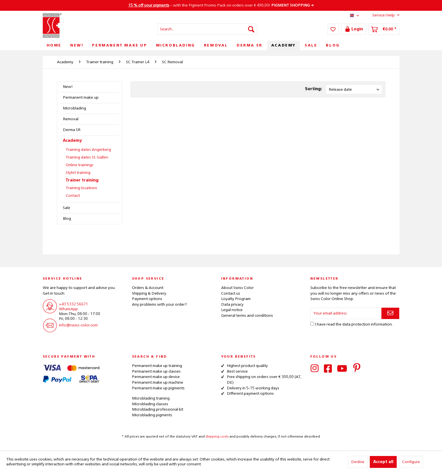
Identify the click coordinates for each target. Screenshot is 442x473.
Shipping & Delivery (149, 293)
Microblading (74, 108)
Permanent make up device (156, 377)
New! (68, 87)
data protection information (367, 324)
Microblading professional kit (157, 409)
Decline (357, 462)
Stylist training (78, 173)
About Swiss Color (237, 288)
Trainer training (82, 180)
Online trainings (79, 165)
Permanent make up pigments (158, 388)
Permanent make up (81, 98)
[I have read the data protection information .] (312, 324)
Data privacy (232, 305)
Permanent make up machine (157, 383)
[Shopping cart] (384, 29)
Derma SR (71, 130)
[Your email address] (346, 313)
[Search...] (207, 29)
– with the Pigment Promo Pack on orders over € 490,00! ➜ (221, 5)
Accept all (383, 462)
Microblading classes (150, 404)
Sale (66, 208)
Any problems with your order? (159, 305)
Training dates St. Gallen (87, 157)
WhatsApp (68, 309)
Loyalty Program (236, 299)
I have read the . (354, 324)
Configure (411, 462)
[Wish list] (333, 29)
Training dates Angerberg (88, 150)
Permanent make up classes (156, 371)
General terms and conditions (247, 316)
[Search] (251, 29)
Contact (73, 196)
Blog (67, 219)
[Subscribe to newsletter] (390, 313)
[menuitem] (207, 29)
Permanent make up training (157, 366)
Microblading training (151, 398)
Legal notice (232, 310)
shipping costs (217, 436)
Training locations (81, 188)
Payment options (147, 299)
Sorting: (313, 89)
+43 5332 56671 (73, 304)
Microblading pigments (152, 415)
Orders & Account (147, 288)
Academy (72, 141)
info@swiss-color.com (78, 325)
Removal (70, 119)
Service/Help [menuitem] (382, 15)
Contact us (230, 293)
